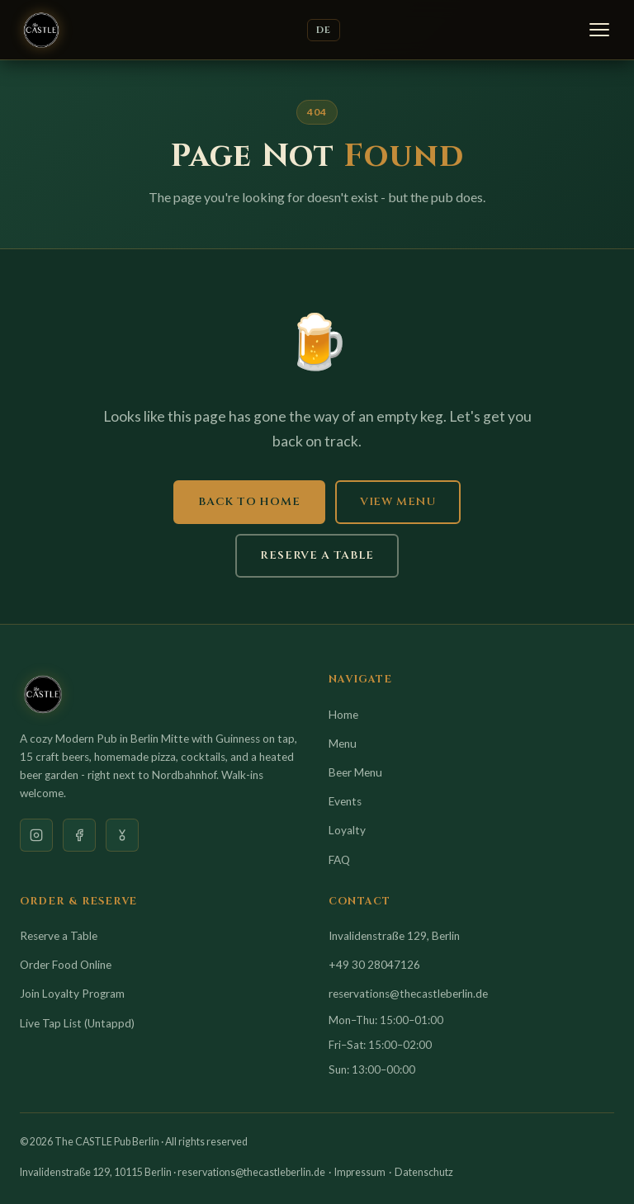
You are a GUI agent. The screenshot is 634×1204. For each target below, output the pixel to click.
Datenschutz (424, 1172)
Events (345, 801)
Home (343, 714)
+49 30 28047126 (374, 964)
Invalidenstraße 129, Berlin (394, 935)
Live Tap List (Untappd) (77, 1023)
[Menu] (599, 29)
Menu (343, 743)
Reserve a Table (316, 555)
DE (323, 30)
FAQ (339, 859)
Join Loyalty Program (72, 993)
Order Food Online (65, 964)
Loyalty (347, 830)
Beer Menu (355, 772)
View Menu (398, 501)
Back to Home (249, 501)
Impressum (360, 1172)
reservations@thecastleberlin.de (408, 993)
